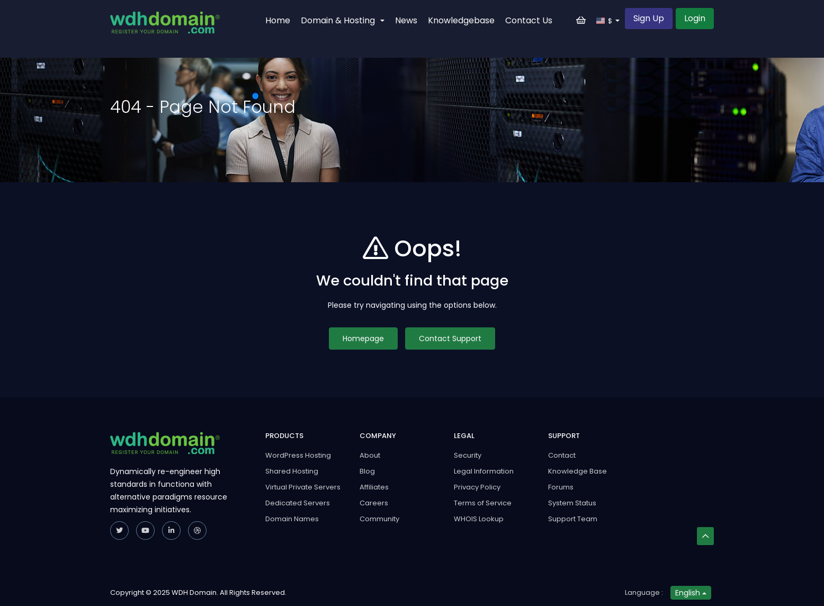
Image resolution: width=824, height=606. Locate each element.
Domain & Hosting (342, 20)
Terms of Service (483, 503)
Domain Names (292, 519)
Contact (562, 455)
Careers (374, 503)
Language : (644, 592)
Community (379, 519)
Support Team (572, 519)
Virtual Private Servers (303, 487)
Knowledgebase (461, 20)
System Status (572, 503)
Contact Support (450, 338)
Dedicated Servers (297, 503)
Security (467, 455)
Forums (561, 487)
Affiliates (374, 487)
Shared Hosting (291, 471)
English (690, 592)
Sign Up (648, 18)
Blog (367, 471)
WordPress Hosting (298, 455)
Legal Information (484, 471)
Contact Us (528, 20)
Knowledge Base (577, 471)
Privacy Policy (477, 487)
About (370, 455)
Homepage (363, 338)
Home (277, 20)
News (406, 20)
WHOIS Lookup (479, 519)
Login (694, 18)
